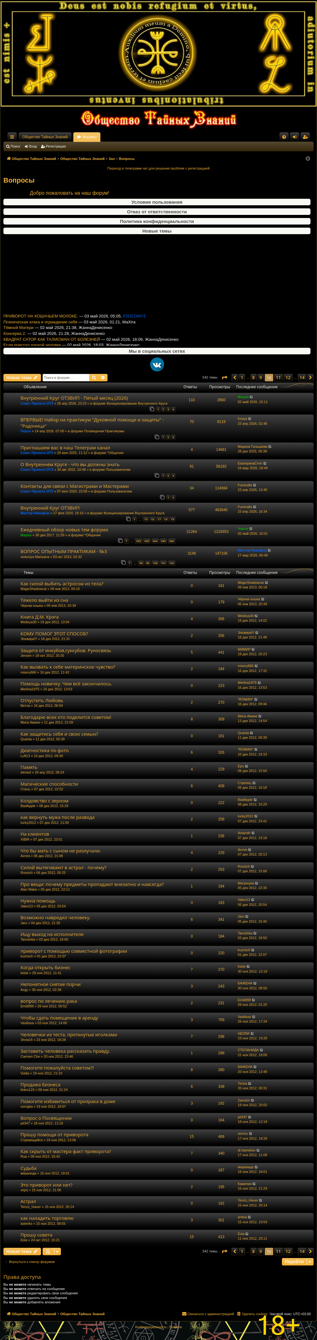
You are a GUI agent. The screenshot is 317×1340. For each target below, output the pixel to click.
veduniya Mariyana (35, 557)
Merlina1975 (30, 689)
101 (163, 563)
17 (159, 519)
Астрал (28, 1201)
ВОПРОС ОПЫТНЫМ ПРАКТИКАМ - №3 (64, 551)
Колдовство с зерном (44, 800)
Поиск (15, 146)
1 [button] (242, 377)
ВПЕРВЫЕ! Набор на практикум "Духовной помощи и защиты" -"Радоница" (92, 422)
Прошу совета (37, 1235)
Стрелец (244, 783)
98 (141, 563)
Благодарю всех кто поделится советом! (66, 717)
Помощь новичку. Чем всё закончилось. (66, 683)
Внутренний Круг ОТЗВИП (50, 508)
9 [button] (261, 377)
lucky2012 (28, 822)
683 (147, 541)
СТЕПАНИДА (248, 1050)
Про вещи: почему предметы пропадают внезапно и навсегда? (92, 884)
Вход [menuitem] (296, 138)
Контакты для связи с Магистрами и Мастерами (75, 486)
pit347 (25, 1123)
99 (147, 563)
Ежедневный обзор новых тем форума (40, 317)
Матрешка (246, 883)
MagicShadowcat (34, 589)
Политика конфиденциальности (157, 221)
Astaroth (244, 833)
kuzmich (27, 956)
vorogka (27, 1106)
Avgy (24, 990)
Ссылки (13, 138)
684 (155, 541)
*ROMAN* (245, 699)
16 (152, 519)
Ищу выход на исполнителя (52, 934)
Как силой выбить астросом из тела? (62, 583)
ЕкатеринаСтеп (250, 463)
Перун (26, 431)
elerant (26, 772)
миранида (28, 1173)
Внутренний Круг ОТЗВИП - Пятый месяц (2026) (49, 305)
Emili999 (27, 1006)
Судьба (29, 1168)
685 (163, 541)
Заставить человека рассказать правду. (65, 1051)
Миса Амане (30, 722)
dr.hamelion (246, 1150)
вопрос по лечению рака (49, 1001)
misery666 (28, 672)
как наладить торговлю (47, 1218)
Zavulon (244, 1100)
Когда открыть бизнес (46, 967)
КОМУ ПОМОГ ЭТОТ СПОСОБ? (54, 633)
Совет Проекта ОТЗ (37, 403)
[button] (224, 377)
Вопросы (18, 180)
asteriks (26, 1223)
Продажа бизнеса (40, 1084)
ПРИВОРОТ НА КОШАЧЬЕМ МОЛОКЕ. (40, 270)
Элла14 (27, 1040)
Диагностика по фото (45, 750)
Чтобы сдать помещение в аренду (59, 1018)
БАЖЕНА (245, 983)
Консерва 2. (14, 288)
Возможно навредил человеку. (55, 917)
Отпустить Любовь (42, 700)
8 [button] (253, 377)
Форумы (90, 137)
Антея (25, 856)
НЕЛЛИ (244, 1033)
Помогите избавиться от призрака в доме (68, 1101)
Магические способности (49, 784)
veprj (24, 1190)
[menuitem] (284, 137)
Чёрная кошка (32, 605)
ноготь (243, 1133)
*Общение (115, 453)
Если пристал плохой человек (32, 300)
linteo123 (27, 1090)
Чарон (243, 528)
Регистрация (56, 146)
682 (138, 541)
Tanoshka (28, 939)
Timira (242, 1083)
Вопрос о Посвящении (46, 1118)
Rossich (27, 872)
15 (145, 519)
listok (24, 973)
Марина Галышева (252, 446)
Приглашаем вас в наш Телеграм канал (65, 447)
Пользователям (118, 469)
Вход (33, 146)
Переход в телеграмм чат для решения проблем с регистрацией (159, 168)
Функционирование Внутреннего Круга (137, 403)
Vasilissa (27, 1023)
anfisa (242, 1217)
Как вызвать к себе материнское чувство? (68, 667)
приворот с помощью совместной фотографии (74, 951)
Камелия (244, 1184)
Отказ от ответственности (157, 211)
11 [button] (278, 377)
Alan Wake (29, 889)
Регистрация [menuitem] (306, 138)
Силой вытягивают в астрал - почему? (64, 867)
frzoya (242, 418)
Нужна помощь (38, 900)
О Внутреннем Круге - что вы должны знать (70, 464)
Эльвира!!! (29, 639)
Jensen (26, 655)
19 (172, 519)
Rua (24, 1156)
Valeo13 (27, 906)
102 (171, 563)
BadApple (28, 806)
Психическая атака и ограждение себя (40, 276)
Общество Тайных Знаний (45, 137)
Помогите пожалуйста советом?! (57, 1068)
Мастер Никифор (35, 513)
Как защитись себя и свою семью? (59, 734)
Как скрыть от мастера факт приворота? (66, 1151)
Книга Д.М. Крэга (40, 617)
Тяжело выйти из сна (44, 600)
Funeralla (245, 485)
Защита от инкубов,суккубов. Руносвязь (66, 650)
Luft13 (25, 756)
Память (29, 767)
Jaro (24, 923)
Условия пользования (156, 202)
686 (171, 541)
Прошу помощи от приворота (54, 1134)
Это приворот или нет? (46, 1185)
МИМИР (244, 649)
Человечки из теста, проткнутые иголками (69, 1034)
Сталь (25, 789)
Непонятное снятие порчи (51, 984)
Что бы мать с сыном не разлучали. (61, 850)
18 (165, 519)
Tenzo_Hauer (31, 1207)
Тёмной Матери (18, 282)
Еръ (241, 766)
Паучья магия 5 (18, 322)
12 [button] (288, 377)
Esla (24, 1240)
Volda (25, 1073)
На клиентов (35, 834)
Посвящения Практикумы (104, 431)
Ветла (25, 705)
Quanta (26, 739)
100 (155, 563)
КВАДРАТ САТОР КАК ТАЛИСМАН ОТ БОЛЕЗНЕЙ (51, 294)
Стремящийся (32, 1140)
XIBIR (25, 839)
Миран (243, 397)
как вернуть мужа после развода (57, 817)
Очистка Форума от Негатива (31, 311)
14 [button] (302, 377)
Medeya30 (28, 622)
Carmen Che (30, 1056)
